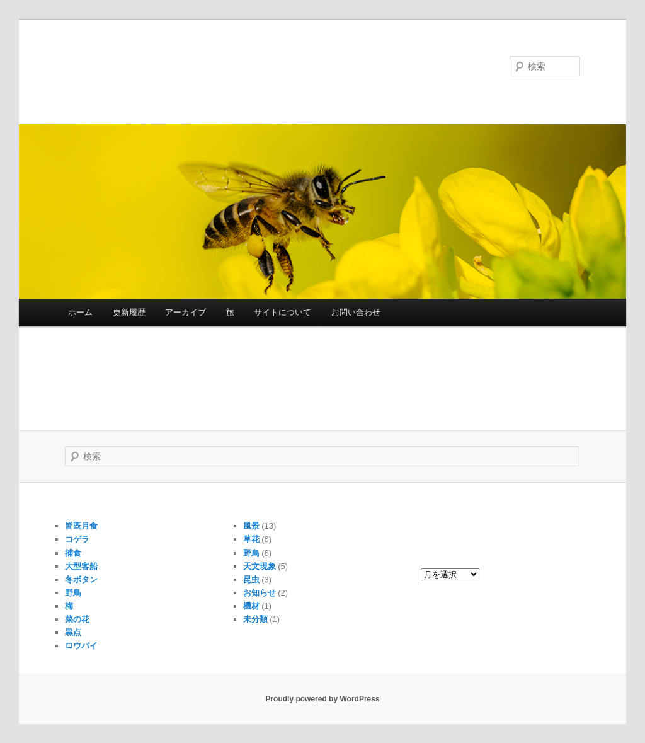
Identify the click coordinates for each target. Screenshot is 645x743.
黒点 (73, 632)
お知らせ (259, 592)
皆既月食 (81, 526)
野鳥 (73, 592)
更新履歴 (129, 312)
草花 (251, 539)
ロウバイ (81, 645)
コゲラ (77, 539)
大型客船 (81, 566)
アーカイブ (185, 312)
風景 (251, 526)
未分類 (255, 619)
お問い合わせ (355, 312)
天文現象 (259, 566)
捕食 (73, 553)
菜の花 (77, 619)
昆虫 (251, 579)
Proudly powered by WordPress (322, 698)
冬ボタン (81, 579)
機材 (251, 606)
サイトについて (282, 312)
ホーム (80, 312)
